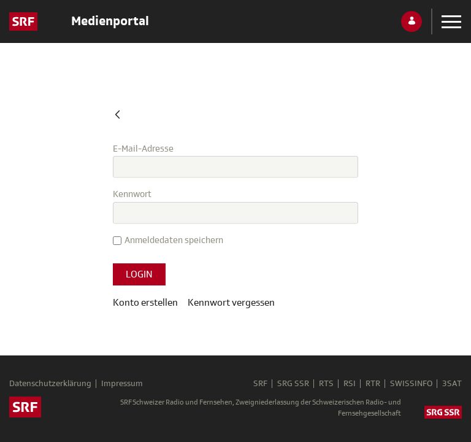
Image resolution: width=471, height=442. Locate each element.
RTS (326, 383)
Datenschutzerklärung (50, 383)
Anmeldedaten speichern (168, 240)
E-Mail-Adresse (143, 149)
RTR (373, 383)
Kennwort (132, 194)
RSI (349, 383)
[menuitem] (231, 303)
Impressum (122, 383)
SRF (260, 383)
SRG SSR (293, 383)
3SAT (452, 383)
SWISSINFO (411, 383)
